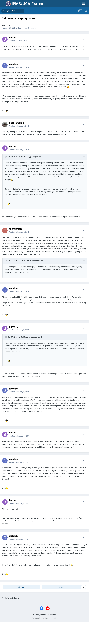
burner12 (8, 25)
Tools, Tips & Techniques (29, 28)
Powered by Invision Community (44, 618)
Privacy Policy (39, 614)
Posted (19, 41)
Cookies (52, 614)
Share (21, 587)
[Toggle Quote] (6, 157)
